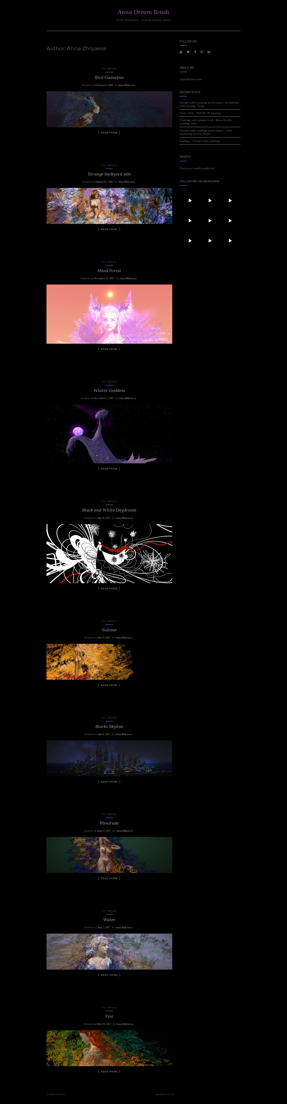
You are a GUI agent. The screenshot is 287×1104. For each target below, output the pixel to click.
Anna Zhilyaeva (126, 85)
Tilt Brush (109, 68)
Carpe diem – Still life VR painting (200, 113)
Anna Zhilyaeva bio (191, 79)
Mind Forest (109, 270)
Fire (109, 1016)
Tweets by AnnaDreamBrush (197, 168)
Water (109, 919)
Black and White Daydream (109, 510)
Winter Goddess (109, 390)
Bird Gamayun (109, 77)
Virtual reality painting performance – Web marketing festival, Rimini (206, 132)
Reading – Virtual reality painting (200, 141)
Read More (109, 132)
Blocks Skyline (109, 726)
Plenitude (109, 823)
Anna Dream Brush (143, 12)
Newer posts (164, 1094)
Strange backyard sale (109, 174)
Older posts (55, 1094)
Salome (109, 630)
